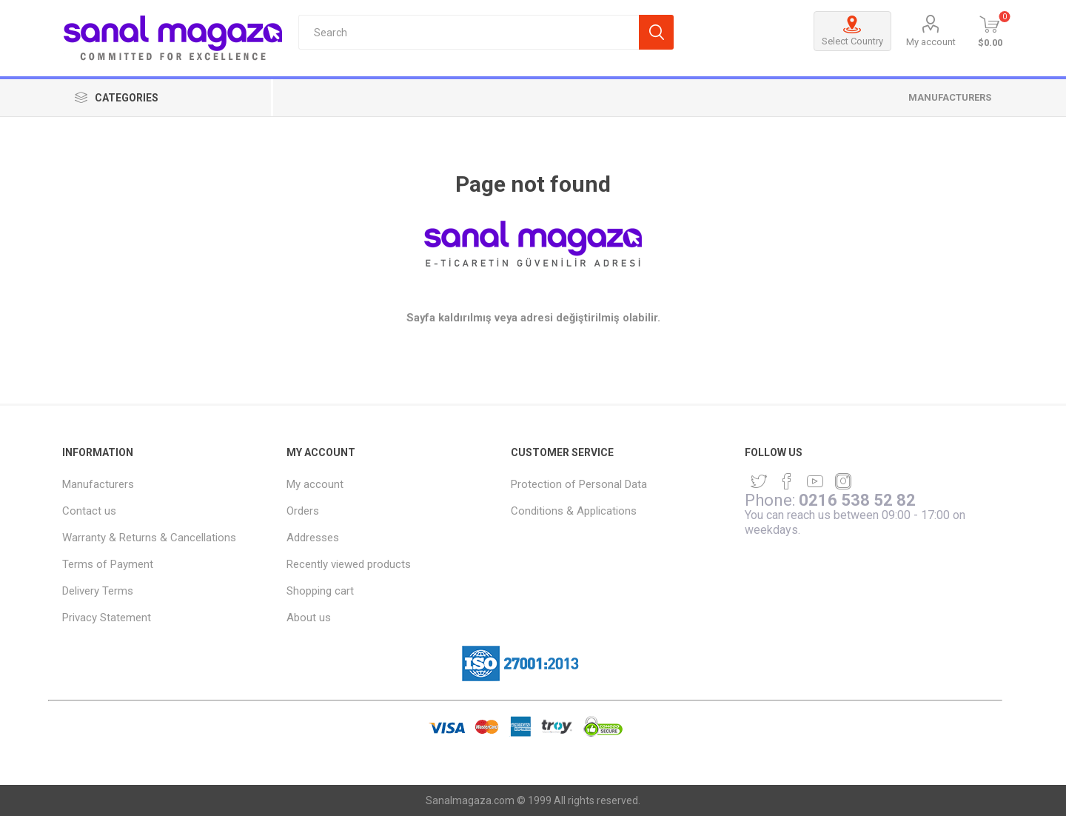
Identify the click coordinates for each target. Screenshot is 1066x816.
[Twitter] (759, 481)
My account (931, 41)
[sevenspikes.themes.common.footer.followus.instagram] (843, 481)
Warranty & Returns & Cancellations (149, 537)
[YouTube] (815, 481)
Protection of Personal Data (579, 484)
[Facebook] (787, 481)
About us (308, 617)
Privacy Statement (106, 617)
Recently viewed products (348, 564)
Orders (302, 511)
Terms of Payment (107, 564)
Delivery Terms (97, 591)
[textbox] (468, 32)
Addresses (312, 537)
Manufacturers (949, 97)
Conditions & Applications (574, 511)
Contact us (89, 511)
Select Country (852, 31)
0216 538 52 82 (857, 500)
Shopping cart (320, 591)
